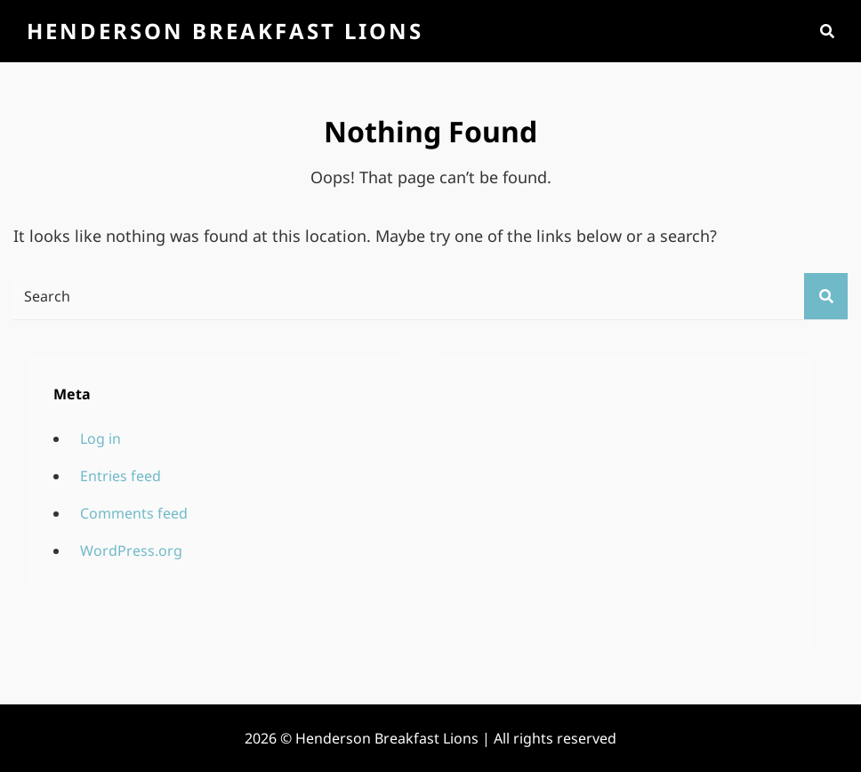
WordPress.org (131, 550)
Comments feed (134, 513)
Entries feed (120, 476)
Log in (100, 438)
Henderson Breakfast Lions (225, 30)
